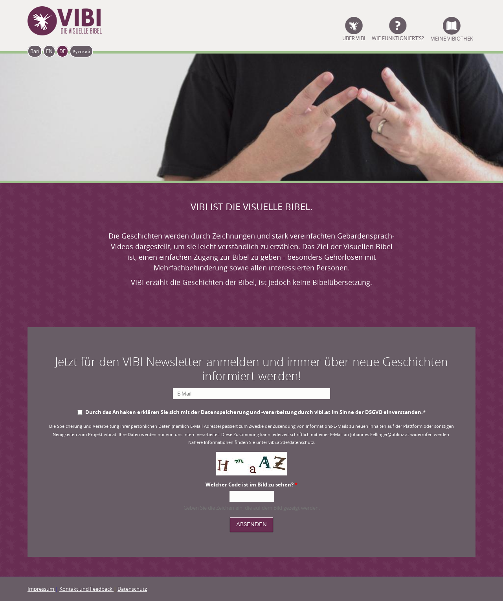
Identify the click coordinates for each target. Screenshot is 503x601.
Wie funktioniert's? (398, 38)
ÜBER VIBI (353, 38)
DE (62, 51)
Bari (34, 51)
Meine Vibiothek (451, 38)
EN (49, 51)
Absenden (251, 524)
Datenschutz (132, 588)
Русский (81, 51)
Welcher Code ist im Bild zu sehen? (251, 484)
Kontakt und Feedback (86, 588)
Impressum (41, 588)
